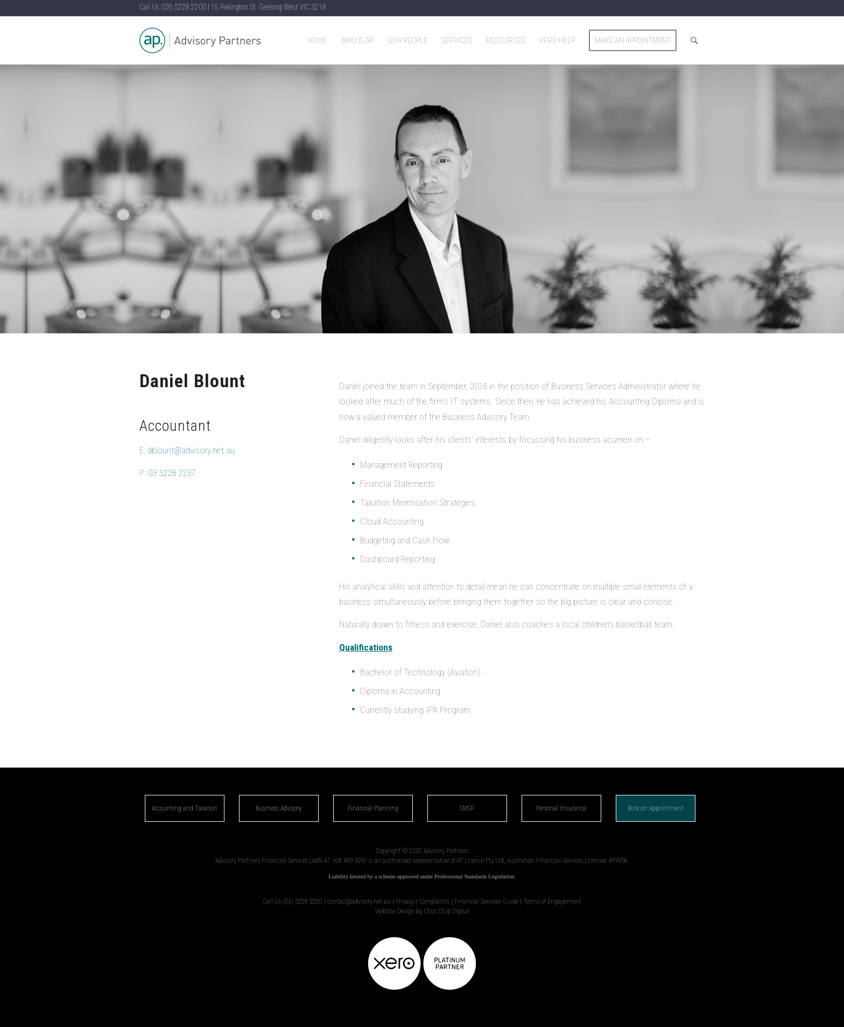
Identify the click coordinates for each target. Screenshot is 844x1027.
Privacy (405, 901)
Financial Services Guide (486, 901)
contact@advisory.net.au (359, 901)
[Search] (694, 40)
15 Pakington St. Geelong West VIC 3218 (268, 7)
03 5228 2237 (171, 472)
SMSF (467, 808)
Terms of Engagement (552, 901)
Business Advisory (278, 808)
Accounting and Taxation (184, 808)
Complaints (434, 901)
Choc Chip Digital (446, 911)
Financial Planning (373, 808)
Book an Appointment (656, 808)
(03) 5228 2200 (183, 7)
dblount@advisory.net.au (191, 450)
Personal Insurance (561, 808)
